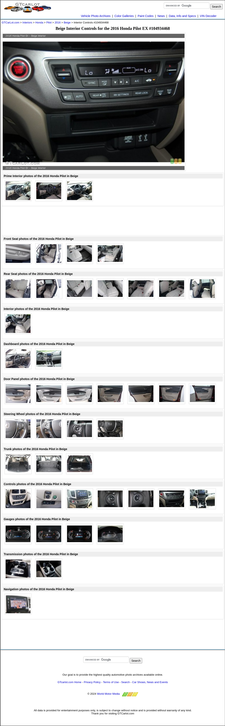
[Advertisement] (112, 221)
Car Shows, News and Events (150, 682)
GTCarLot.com (10, 22)
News (161, 16)
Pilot (48, 22)
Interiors (27, 22)
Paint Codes (145, 16)
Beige (67, 22)
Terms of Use (111, 682)
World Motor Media (108, 693)
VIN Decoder (208, 16)
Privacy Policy (92, 682)
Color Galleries (124, 16)
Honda (39, 22)
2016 (58, 22)
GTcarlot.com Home (69, 682)
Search (125, 682)
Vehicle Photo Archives (95, 16)
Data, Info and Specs (182, 16)
